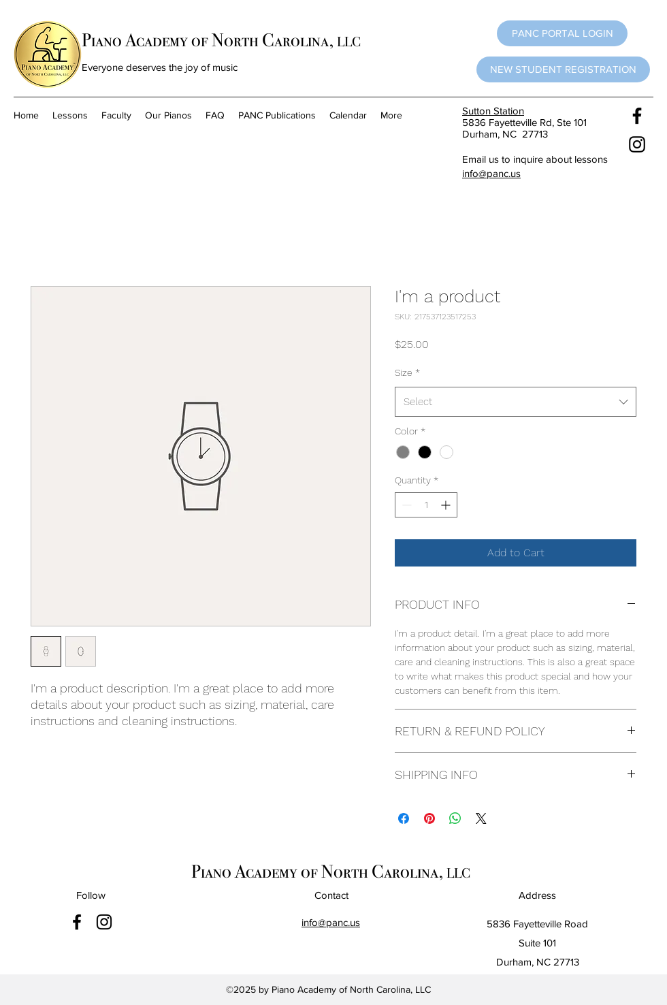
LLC (349, 41)
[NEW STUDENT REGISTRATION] (563, 69)
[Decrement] (405, 505)
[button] (562, 33)
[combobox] (515, 402)
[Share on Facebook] (403, 818)
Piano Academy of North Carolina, (209, 40)
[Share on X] (481, 818)
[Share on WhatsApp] (455, 818)
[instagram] (637, 144)
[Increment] (446, 505)
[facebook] (637, 116)
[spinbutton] (426, 505)
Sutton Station (493, 110)
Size (407, 372)
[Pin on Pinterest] (429, 818)
